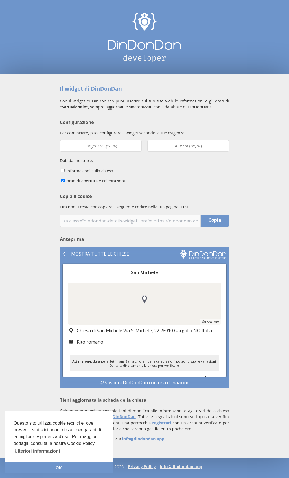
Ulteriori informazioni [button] (37, 451)
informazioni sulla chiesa (87, 170)
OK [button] (59, 468)
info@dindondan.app (143, 439)
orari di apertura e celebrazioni (93, 181)
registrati (161, 422)
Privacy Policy (142, 466)
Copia (215, 220)
